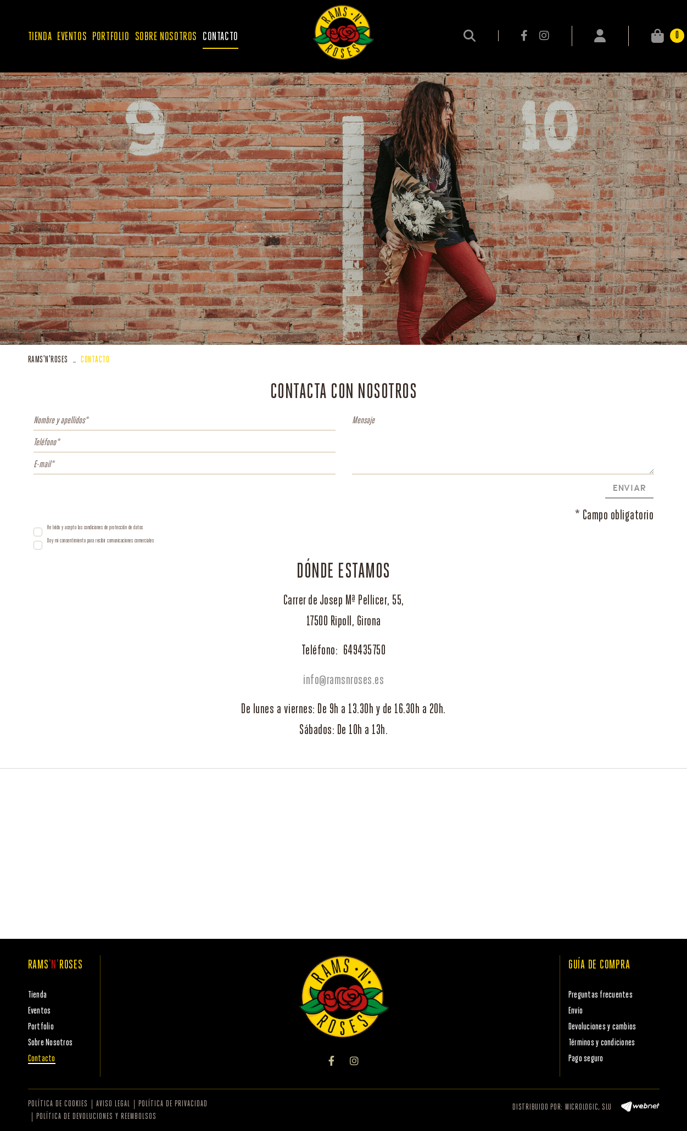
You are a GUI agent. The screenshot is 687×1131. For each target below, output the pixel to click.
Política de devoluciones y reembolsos (96, 1117)
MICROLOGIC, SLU (588, 1108)
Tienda (37, 995)
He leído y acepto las (65, 528)
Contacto (41, 1059)
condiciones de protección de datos (113, 528)
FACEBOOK (525, 35)
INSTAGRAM (544, 35)
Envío (575, 1011)
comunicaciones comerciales (130, 541)
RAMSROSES (48, 360)
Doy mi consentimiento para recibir (76, 541)
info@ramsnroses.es (343, 680)
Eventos (39, 1011)
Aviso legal (113, 1104)
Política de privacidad (173, 1104)
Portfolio (41, 1027)
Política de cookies (58, 1104)
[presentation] (116, 498)
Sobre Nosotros (50, 1043)
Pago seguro (586, 1059)
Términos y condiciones (601, 1043)
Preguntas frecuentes (600, 995)
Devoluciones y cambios (602, 1027)
